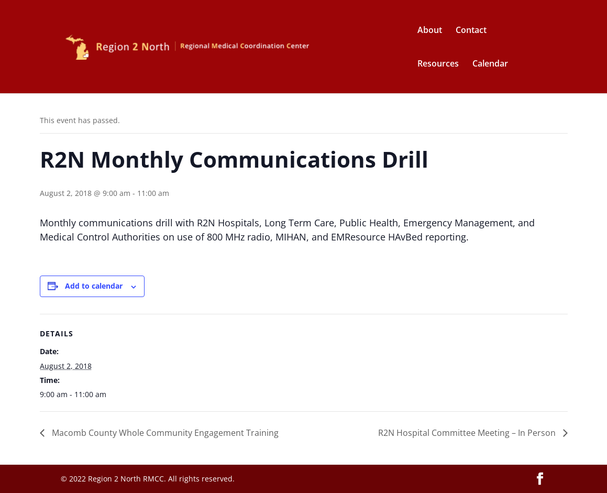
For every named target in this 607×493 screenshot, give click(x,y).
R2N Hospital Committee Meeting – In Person (468, 433)
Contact (471, 31)
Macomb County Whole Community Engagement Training (164, 433)
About (429, 31)
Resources (438, 64)
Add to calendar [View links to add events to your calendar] (94, 286)
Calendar (490, 64)
